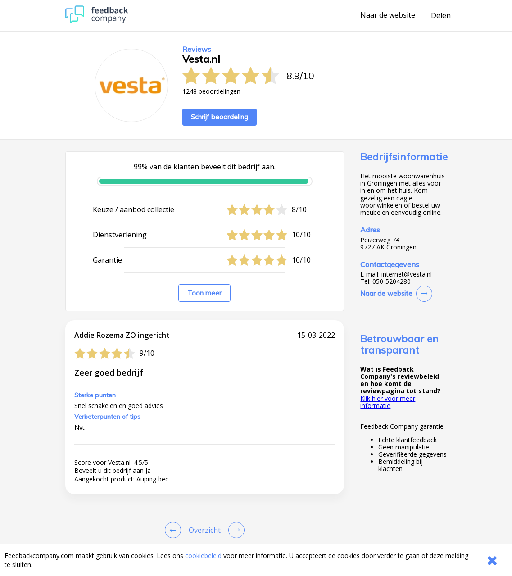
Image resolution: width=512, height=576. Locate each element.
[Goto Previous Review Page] (175, 530)
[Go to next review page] (235, 530)
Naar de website (387, 15)
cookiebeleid (203, 555)
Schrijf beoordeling (219, 117)
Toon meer (204, 293)
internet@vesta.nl (406, 274)
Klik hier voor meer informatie (387, 402)
